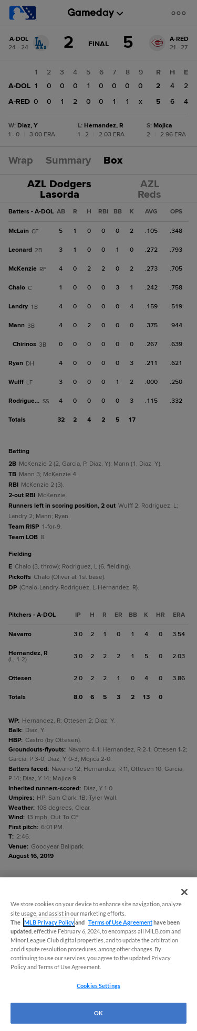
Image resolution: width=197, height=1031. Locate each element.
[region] (98, 954)
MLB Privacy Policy (49, 922)
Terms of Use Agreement (120, 922)
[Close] (184, 892)
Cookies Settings (98, 985)
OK (98, 1012)
